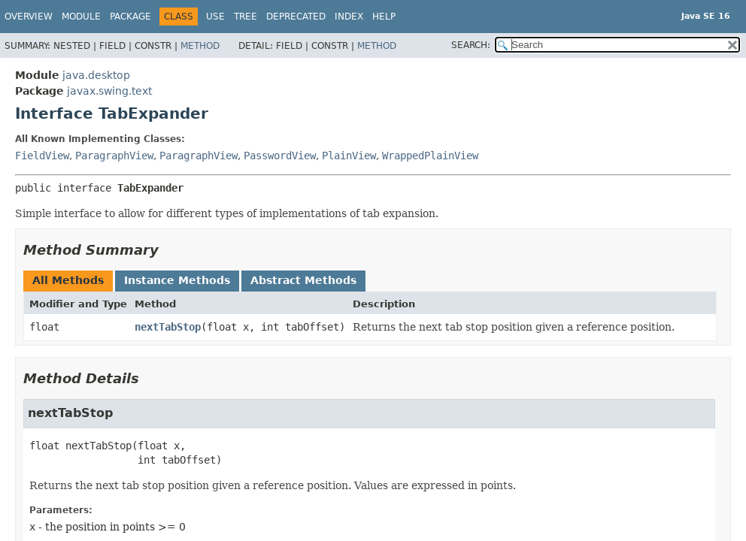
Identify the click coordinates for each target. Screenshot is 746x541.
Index (349, 16)
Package (130, 16)
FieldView (42, 156)
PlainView (349, 156)
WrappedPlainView (430, 156)
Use (215, 16)
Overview (29, 16)
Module (81, 16)
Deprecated (296, 16)
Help (384, 16)
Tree (245, 16)
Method (200, 46)
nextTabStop (168, 327)
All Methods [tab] (68, 280)
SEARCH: (470, 45)
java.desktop (96, 75)
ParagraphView (114, 156)
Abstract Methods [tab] (303, 280)
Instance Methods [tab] (177, 280)
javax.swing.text (109, 91)
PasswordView (280, 156)
